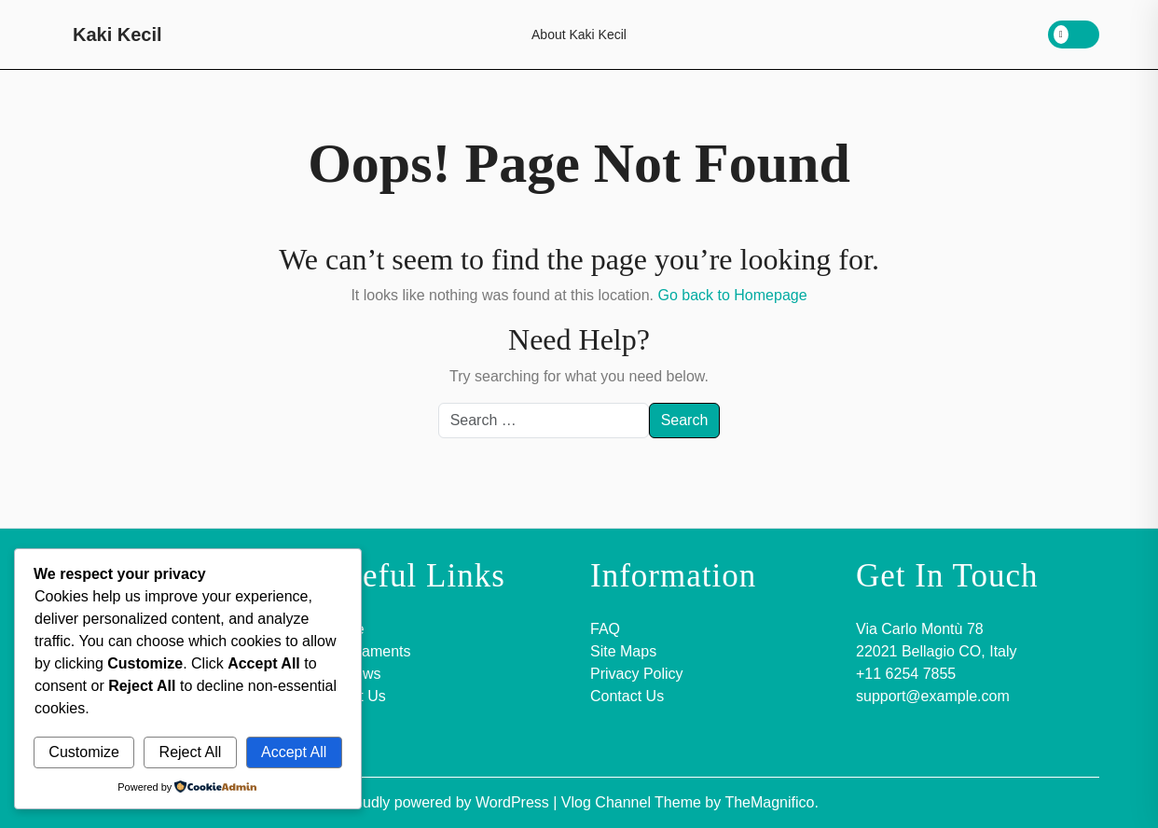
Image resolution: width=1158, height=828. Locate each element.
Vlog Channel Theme (633, 802)
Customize (83, 752)
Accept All (293, 752)
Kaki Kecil (117, 34)
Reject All (190, 752)
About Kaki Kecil (579, 34)
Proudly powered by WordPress (446, 802)
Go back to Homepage (731, 295)
